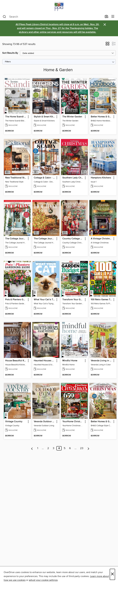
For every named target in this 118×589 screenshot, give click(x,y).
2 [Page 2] (48, 448)
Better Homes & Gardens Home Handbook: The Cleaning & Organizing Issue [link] (101, 116)
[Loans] (106, 17)
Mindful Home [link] (69, 360)
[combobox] (52, 16)
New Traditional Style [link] (16, 177)
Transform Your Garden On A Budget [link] (73, 299)
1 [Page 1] (37, 448)
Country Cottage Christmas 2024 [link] (73, 238)
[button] (107, 44)
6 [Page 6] (70, 448)
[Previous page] (32, 448)
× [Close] (112, 574)
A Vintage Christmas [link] (101, 238)
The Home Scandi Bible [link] (16, 116)
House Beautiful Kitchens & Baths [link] (16, 360)
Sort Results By (10, 53)
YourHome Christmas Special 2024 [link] (73, 421)
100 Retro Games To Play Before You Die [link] (101, 299)
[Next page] (88, 448)
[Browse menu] (113, 17)
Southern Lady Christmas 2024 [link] (73, 177)
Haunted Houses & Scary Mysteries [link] (44, 360)
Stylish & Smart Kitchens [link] (44, 116)
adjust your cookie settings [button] (43, 580)
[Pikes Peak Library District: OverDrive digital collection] (59, 7)
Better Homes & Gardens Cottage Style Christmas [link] (101, 421)
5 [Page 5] (64, 448)
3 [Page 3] (53, 448)
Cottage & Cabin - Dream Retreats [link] (44, 177)
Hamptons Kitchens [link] (101, 177)
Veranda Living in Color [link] (101, 360)
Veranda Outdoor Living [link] (44, 421)
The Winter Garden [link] (72, 116)
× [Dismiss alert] (104, 25)
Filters (8, 61)
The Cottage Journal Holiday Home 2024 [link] (16, 238)
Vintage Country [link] (13, 421)
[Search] (4, 16)
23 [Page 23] (81, 448)
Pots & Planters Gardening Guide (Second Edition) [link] (16, 299)
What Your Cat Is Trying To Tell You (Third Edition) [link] (44, 299)
